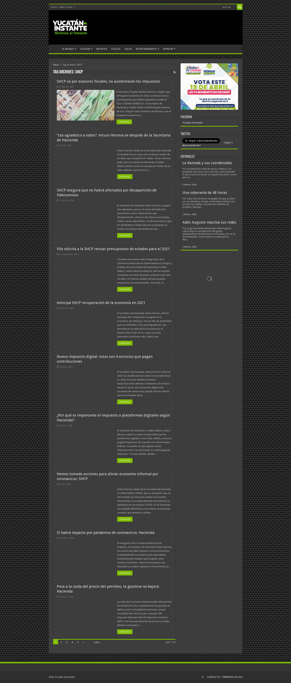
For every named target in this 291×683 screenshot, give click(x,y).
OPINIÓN (168, 49)
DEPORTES (101, 49)
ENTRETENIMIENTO (146, 49)
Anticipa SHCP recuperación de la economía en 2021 (101, 302)
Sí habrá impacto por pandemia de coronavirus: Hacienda (106, 532)
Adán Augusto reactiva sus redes (209, 222)
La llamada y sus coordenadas (207, 163)
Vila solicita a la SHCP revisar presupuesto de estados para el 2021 (113, 249)
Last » (97, 642)
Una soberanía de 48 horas (204, 193)
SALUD (128, 49)
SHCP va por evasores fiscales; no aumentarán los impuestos (108, 81)
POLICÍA (115, 49)
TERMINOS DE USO (232, 677)
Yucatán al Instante (192, 122)
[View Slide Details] (209, 87)
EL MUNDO (68, 49)
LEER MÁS (124, 122)
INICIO (55, 48)
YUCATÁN (85, 49)
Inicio (56, 64)
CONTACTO (213, 677)
